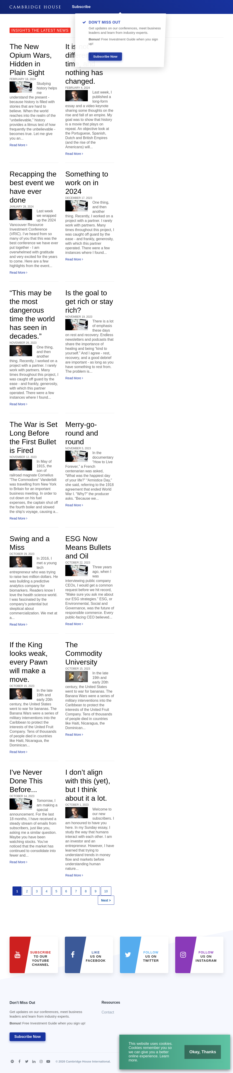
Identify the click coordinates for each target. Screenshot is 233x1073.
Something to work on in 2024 (86, 182)
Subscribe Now (27, 1037)
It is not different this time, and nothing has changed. (85, 63)
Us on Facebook (96, 956)
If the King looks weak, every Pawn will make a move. (29, 662)
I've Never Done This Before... (26, 781)
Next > (106, 900)
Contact (107, 1012)
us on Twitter (151, 956)
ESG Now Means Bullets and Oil (88, 547)
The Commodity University (83, 653)
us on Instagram (206, 956)
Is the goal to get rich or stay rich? (89, 301)
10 (106, 891)
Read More (18, 145)
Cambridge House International (88, 1061)
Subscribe (81, 7)
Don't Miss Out (50, 1014)
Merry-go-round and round (81, 433)
